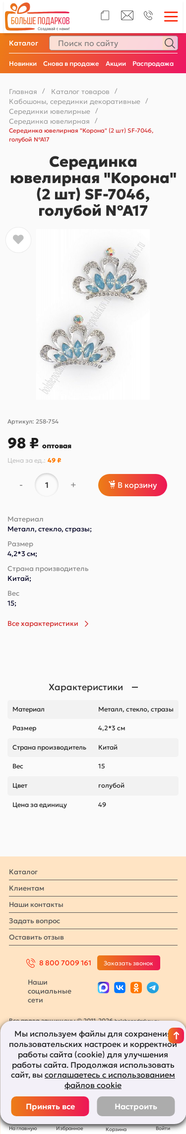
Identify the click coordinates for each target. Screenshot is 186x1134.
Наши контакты (36, 904)
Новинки (23, 63)
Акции (116, 63)
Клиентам (26, 888)
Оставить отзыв (36, 937)
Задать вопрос (34, 920)
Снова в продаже (71, 63)
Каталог (23, 43)
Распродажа (153, 63)
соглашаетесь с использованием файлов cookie (110, 1080)
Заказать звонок (128, 963)
